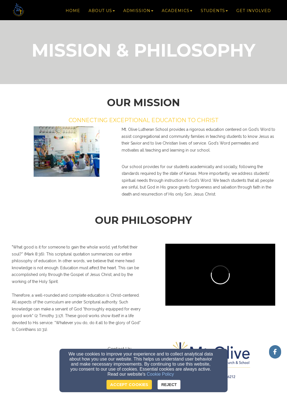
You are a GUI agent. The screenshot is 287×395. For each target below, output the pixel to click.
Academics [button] (177, 11)
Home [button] (73, 11)
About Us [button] (102, 11)
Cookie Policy (160, 374)
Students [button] (214, 11)
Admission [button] (138, 11)
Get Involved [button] (253, 11)
